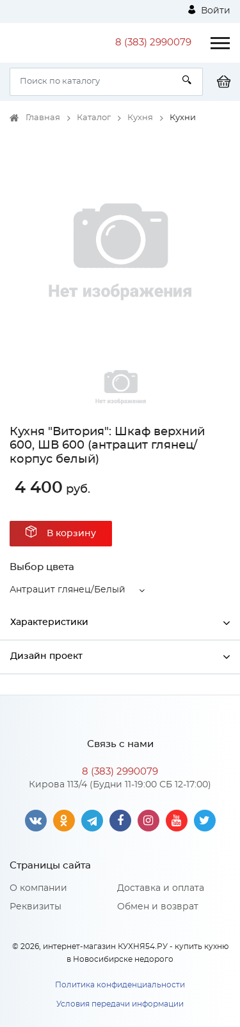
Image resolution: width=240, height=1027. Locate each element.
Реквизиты (35, 906)
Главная (43, 118)
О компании (38, 888)
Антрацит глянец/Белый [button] (67, 589)
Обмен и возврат (157, 906)
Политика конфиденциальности (120, 985)
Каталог (94, 118)
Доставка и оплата (160, 888)
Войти (209, 10)
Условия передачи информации (120, 1004)
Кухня (140, 118)
